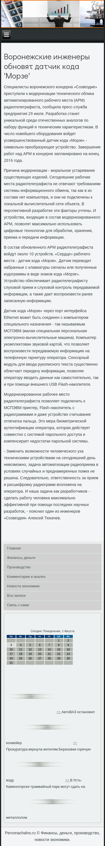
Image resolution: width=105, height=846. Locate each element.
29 (58, 658)
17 (11, 654)
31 (11, 662)
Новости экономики (23, 586)
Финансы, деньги (21, 558)
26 (30, 658)
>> (59, 712)
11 (20, 649)
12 (30, 649)
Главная (14, 548)
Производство (19, 567)
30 (68, 658)
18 (20, 654)
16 (68, 649)
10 (11, 649)
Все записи (16, 596)
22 (58, 654)
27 (39, 658)
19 (30, 654)
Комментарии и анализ (26, 577)
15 (58, 649)
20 (39, 654)
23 (68, 654)
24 (11, 658)
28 (49, 658)
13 (39, 649)
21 (49, 654)
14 (49, 649)
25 (20, 658)
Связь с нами (18, 605)
